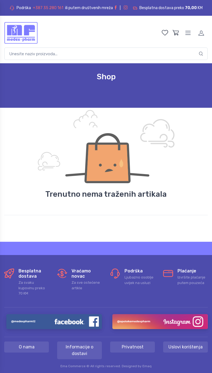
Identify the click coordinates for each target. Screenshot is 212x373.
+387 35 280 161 (48, 8)
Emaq (147, 366)
